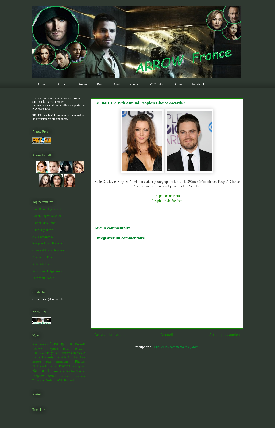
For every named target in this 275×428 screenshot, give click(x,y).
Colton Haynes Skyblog (46, 216)
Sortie (70, 371)
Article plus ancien (224, 334)
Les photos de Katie (166, 196)
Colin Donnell (76, 344)
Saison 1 (40, 370)
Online (177, 84)
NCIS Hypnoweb (42, 236)
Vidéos (51, 380)
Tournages (38, 380)
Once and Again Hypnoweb (49, 250)
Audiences (40, 344)
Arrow (61, 84)
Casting (57, 344)
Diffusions (38, 352)
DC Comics (156, 84)
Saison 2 (57, 371)
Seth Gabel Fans (42, 264)
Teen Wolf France (43, 277)
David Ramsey (74, 349)
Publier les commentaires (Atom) (177, 347)
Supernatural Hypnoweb (47, 271)
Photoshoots (39, 366)
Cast (117, 84)
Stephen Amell (44, 376)
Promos (64, 366)
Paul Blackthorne (58, 361)
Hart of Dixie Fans (43, 223)
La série (61, 357)
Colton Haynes (45, 349)
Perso (100, 84)
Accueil (42, 84)
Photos (134, 84)
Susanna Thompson (72, 376)
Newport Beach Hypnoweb (48, 243)
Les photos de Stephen (167, 201)
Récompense (78, 366)
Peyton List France (43, 257)
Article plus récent (109, 334)
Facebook (198, 84)
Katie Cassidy (43, 357)
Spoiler (80, 371)
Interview (79, 352)
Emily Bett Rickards (58, 352)
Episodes (81, 84)
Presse (52, 366)
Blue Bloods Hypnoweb (47, 209)
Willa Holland (65, 380)
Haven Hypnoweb (43, 229)
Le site (72, 357)
